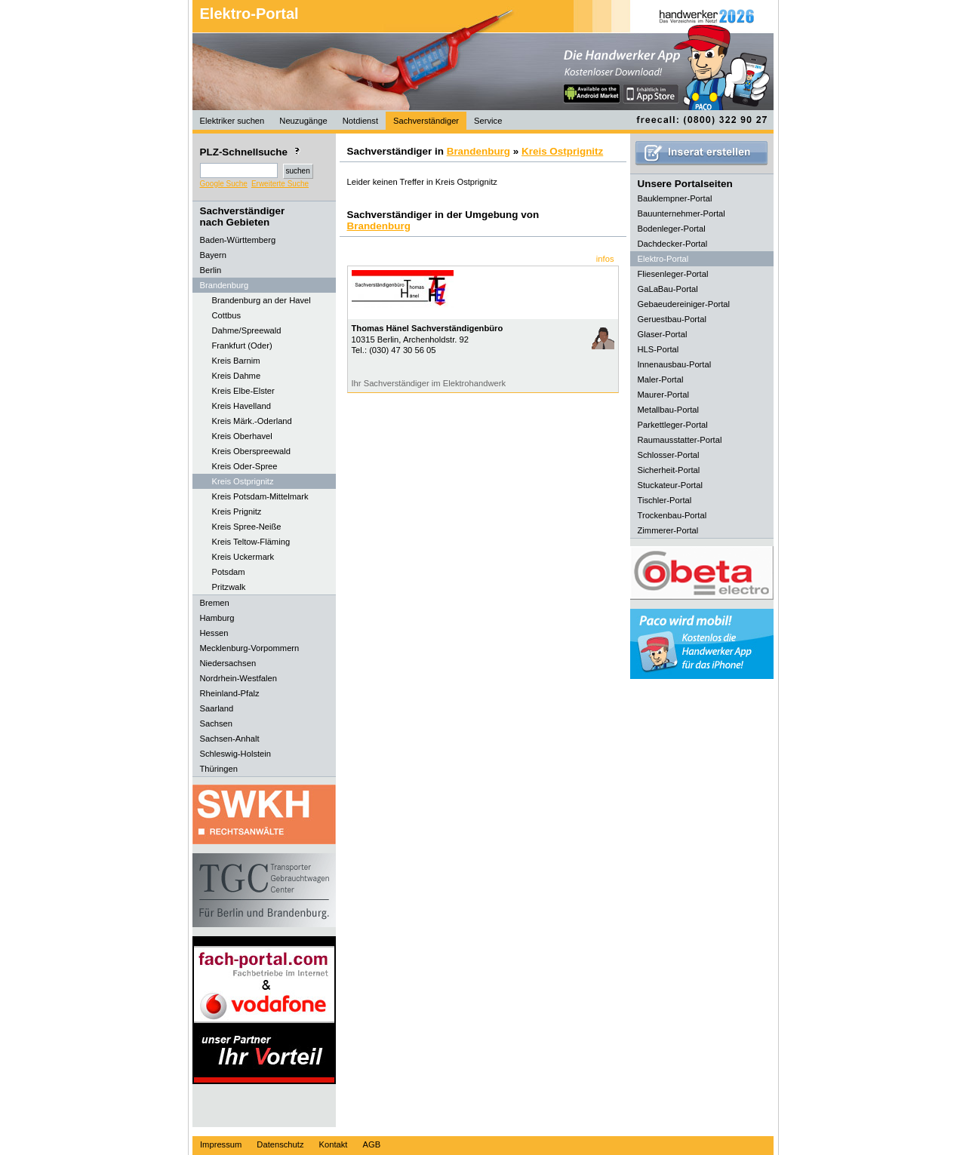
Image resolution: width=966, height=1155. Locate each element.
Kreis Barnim (236, 360)
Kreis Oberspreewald (251, 451)
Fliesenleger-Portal (673, 273)
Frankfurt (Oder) (242, 345)
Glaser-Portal (663, 334)
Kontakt (333, 1144)
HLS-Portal (658, 349)
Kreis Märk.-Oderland (252, 420)
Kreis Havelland (241, 405)
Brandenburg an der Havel (261, 300)
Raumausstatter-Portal (680, 439)
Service (488, 120)
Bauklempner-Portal (675, 198)
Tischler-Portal (665, 500)
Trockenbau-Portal (672, 515)
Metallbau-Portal (668, 409)
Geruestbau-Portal (672, 319)
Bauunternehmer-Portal (681, 213)
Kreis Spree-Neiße (246, 526)
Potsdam (228, 571)
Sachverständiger (426, 120)
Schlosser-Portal (669, 454)
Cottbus (227, 315)
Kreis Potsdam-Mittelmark (260, 496)
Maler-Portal (661, 379)
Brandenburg (478, 151)
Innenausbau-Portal (675, 364)
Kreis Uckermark (243, 556)
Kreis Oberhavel (242, 436)
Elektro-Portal (249, 13)
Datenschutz (280, 1144)
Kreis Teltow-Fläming (251, 541)
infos (605, 258)
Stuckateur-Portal (670, 485)
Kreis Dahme (236, 375)
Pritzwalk (229, 586)
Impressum (221, 1144)
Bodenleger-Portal (672, 228)
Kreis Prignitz (237, 511)
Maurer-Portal (663, 394)
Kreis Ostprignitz (243, 481)
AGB (371, 1144)
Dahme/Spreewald (246, 330)
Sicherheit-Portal (669, 470)
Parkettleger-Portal (673, 424)
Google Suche (224, 184)
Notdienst (360, 120)
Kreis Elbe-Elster (243, 390)
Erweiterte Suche (280, 184)
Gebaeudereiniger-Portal (684, 304)
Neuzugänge (303, 120)
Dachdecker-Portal (673, 243)
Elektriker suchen (232, 120)
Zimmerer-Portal (668, 530)
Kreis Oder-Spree (245, 466)
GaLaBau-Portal (668, 288)
